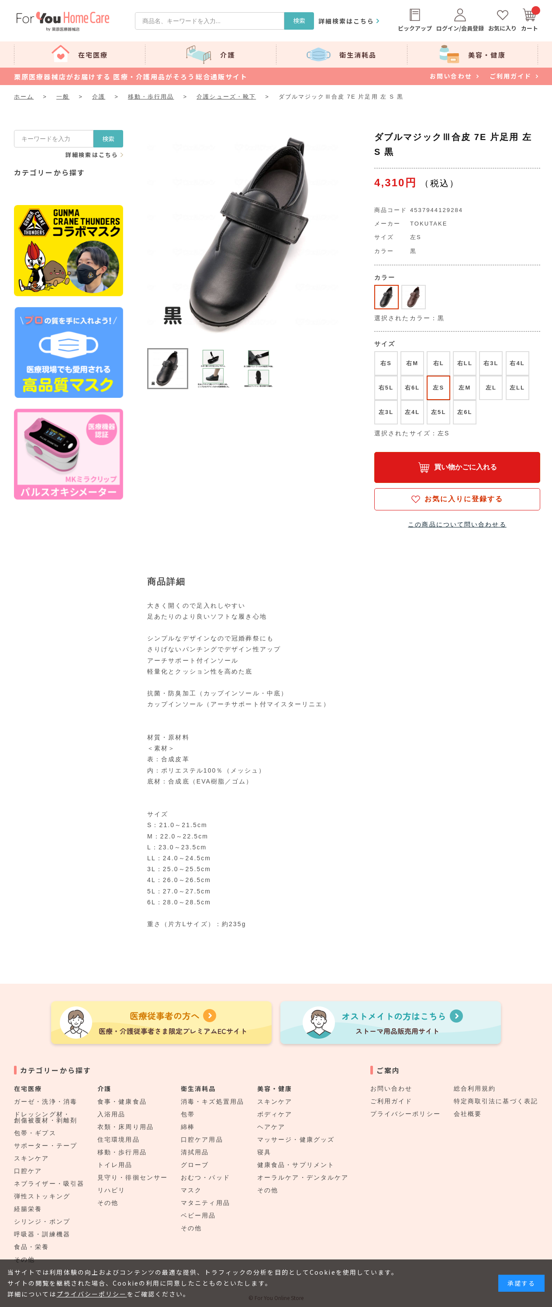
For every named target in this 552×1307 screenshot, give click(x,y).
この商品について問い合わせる (457, 524)
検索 (299, 20)
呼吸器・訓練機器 (42, 1234)
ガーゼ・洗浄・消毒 (45, 1101)
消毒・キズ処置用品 (212, 1101)
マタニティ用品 (205, 1203)
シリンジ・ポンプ (42, 1221)
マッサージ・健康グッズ (296, 1139)
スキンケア (31, 1158)
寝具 (264, 1152)
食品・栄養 (31, 1247)
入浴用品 (111, 1114)
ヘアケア (271, 1127)
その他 (107, 1203)
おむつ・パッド (205, 1177)
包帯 (188, 1114)
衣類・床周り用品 (125, 1127)
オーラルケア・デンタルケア (302, 1177)
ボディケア (275, 1114)
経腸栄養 (28, 1209)
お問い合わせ (391, 1088)
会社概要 (468, 1114)
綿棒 (188, 1127)
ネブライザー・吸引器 (49, 1183)
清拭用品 (195, 1152)
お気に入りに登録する (464, 499)
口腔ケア (28, 1171)
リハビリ (111, 1190)
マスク (191, 1190)
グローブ (195, 1165)
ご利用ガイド (391, 1101)
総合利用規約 (475, 1088)
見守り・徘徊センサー (132, 1177)
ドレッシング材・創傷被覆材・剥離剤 (45, 1117)
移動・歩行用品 (122, 1152)
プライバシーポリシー (405, 1114)
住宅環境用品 (118, 1139)
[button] (167, 368)
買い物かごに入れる (465, 467)
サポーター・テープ (45, 1146)
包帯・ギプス (35, 1133)
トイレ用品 (115, 1165)
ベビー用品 (198, 1215)
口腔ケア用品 (202, 1139)
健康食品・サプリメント (296, 1165)
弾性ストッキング (42, 1196)
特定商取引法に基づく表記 (496, 1101)
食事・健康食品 (122, 1101)
